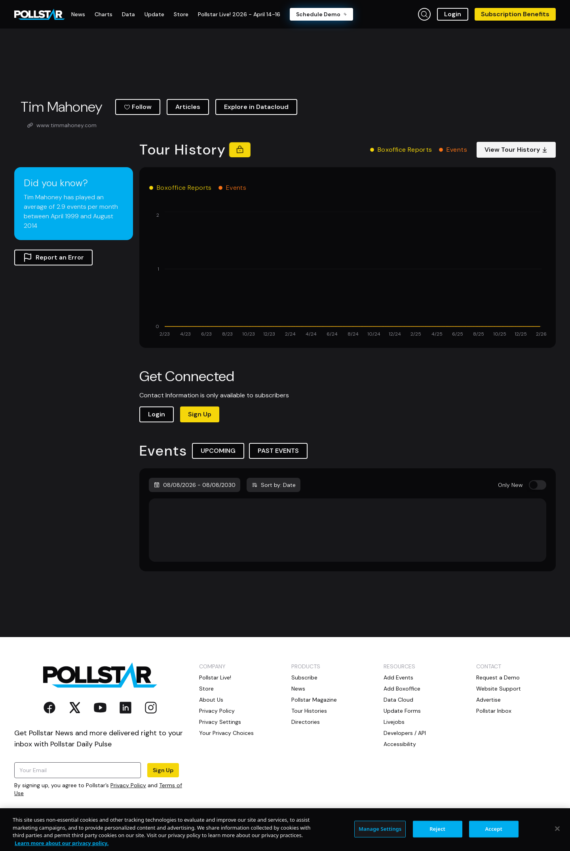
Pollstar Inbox (493, 710)
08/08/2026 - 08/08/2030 (195, 484)
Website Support (498, 688)
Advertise (488, 699)
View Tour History (516, 149)
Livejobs (394, 721)
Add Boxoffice (402, 688)
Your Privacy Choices (226, 733)
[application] (347, 275)
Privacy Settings (220, 721)
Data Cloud (398, 699)
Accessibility (400, 744)
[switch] (537, 485)
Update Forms (402, 710)
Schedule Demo (321, 14)
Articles (187, 107)
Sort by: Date (273, 484)
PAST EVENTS (278, 450)
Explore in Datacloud (256, 107)
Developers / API (405, 733)
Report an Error (53, 257)
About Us (211, 699)
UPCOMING (218, 450)
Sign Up (199, 414)
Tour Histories (309, 710)
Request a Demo (498, 677)
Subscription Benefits (515, 14)
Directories (305, 721)
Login (452, 14)
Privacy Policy (128, 785)
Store (206, 688)
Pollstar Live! (215, 677)
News (298, 688)
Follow (138, 107)
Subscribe (304, 677)
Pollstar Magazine (314, 699)
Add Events (398, 677)
